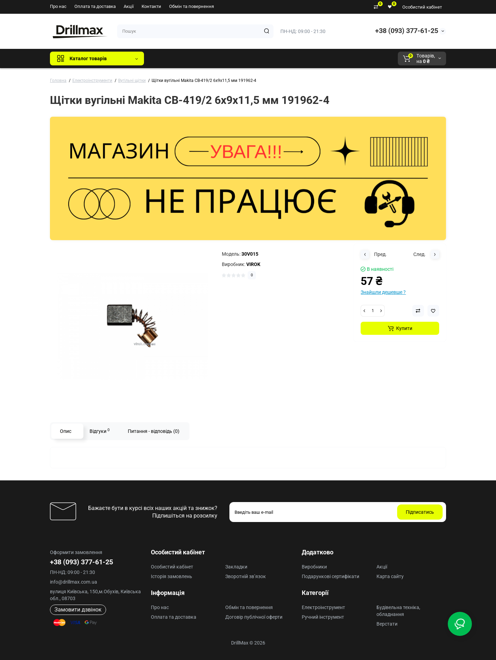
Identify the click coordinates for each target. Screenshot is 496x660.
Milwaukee (292, 58)
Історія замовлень (171, 576)
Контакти (151, 6)
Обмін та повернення (191, 6)
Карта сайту (390, 576)
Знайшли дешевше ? (383, 292)
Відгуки (100, 431)
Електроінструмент (323, 607)
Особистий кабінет (422, 7)
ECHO (245, 58)
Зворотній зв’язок (245, 576)
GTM (195, 58)
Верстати (386, 624)
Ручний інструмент (323, 617)
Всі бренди (168, 58)
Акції (129, 6)
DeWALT (219, 58)
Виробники (314, 566)
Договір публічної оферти (253, 617)
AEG (266, 58)
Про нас (58, 6)
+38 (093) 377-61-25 (406, 30)
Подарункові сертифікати (330, 576)
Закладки (236, 566)
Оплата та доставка (95, 6)
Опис (65, 431)
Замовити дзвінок (78, 609)
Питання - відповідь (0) (153, 431)
